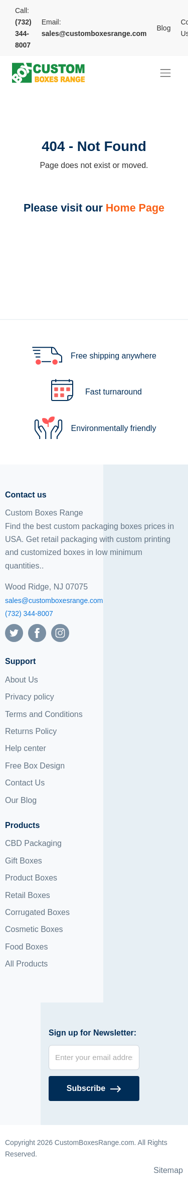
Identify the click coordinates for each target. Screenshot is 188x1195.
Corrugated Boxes (37, 912)
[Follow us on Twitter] (14, 632)
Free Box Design (35, 766)
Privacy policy (29, 696)
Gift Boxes (23, 860)
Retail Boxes (27, 895)
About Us (21, 680)
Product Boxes (31, 878)
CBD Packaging (33, 843)
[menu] (165, 73)
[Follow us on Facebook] (37, 632)
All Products (26, 964)
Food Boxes (26, 946)
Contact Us (25, 782)
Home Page (135, 208)
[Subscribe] (94, 1088)
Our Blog (21, 800)
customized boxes (53, 552)
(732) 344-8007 (29, 614)
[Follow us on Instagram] (60, 632)
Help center (25, 748)
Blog (163, 28)
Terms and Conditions (44, 714)
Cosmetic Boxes (34, 929)
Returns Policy (31, 731)
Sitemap (168, 1170)
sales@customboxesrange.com (54, 600)
